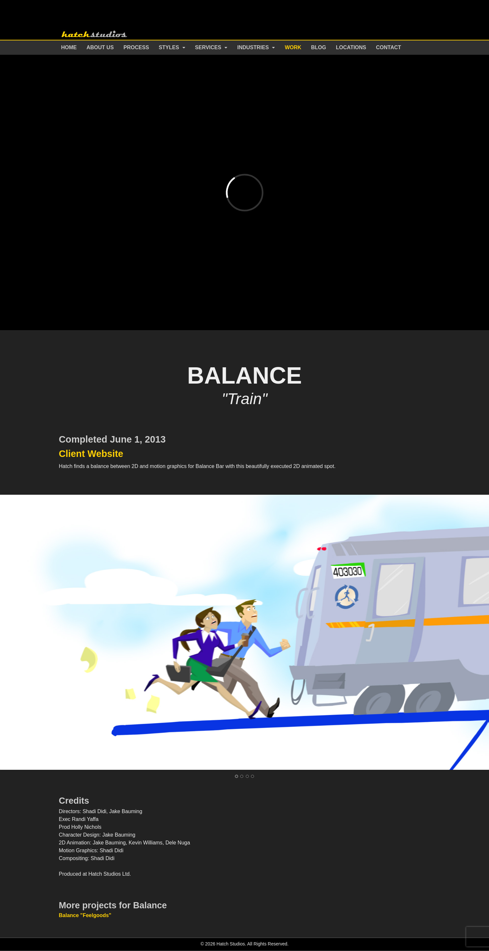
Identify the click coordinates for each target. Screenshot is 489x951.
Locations (351, 47)
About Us (100, 47)
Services (208, 47)
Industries (253, 47)
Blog (318, 47)
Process (136, 47)
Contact (388, 47)
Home (69, 47)
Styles (169, 47)
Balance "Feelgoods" (85, 915)
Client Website (91, 453)
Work (293, 47)
